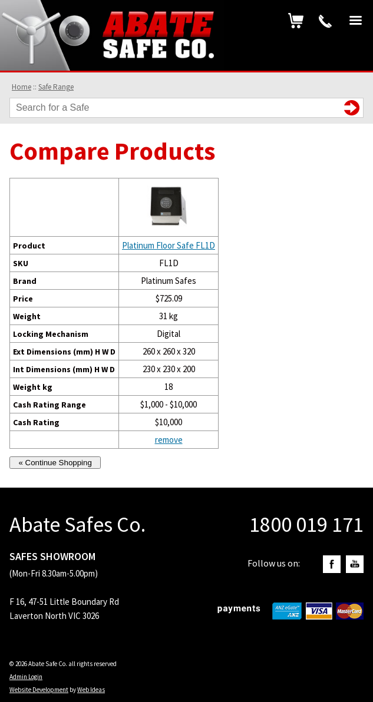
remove (169, 439)
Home (21, 87)
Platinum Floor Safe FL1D (168, 245)
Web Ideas (91, 690)
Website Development (38, 690)
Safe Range (56, 87)
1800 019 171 (325, 21)
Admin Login (25, 677)
